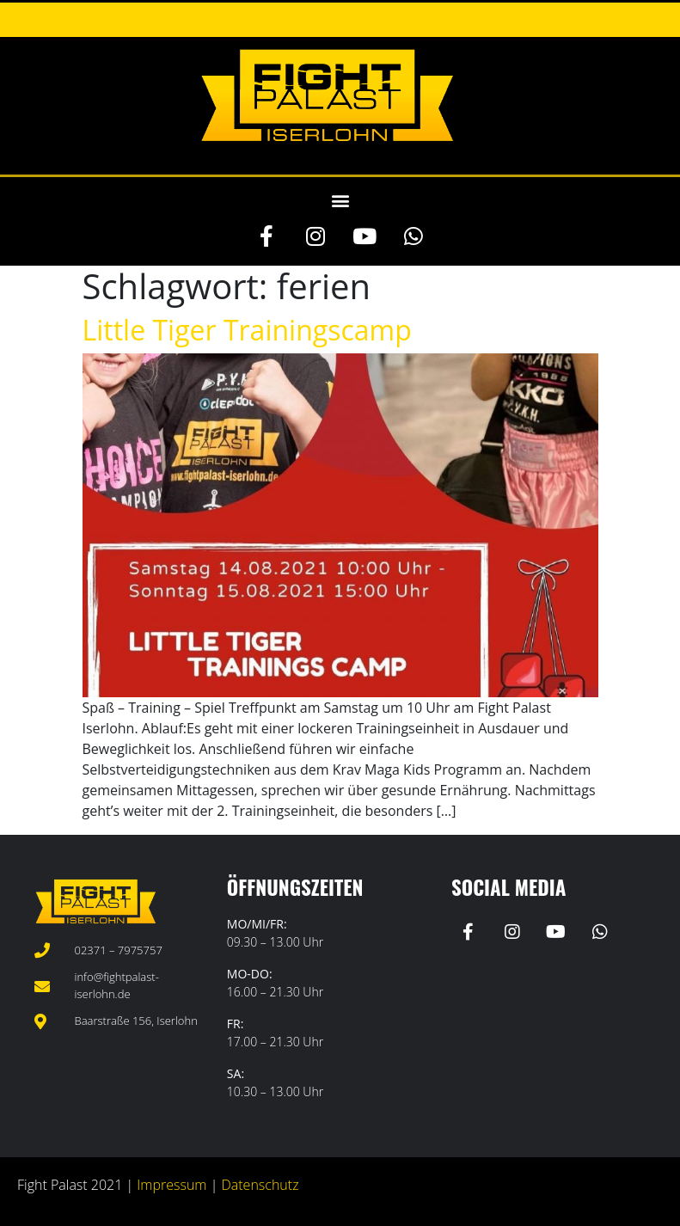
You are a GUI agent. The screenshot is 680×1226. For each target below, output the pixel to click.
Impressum (171, 1184)
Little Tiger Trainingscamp (247, 329)
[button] (340, 200)
